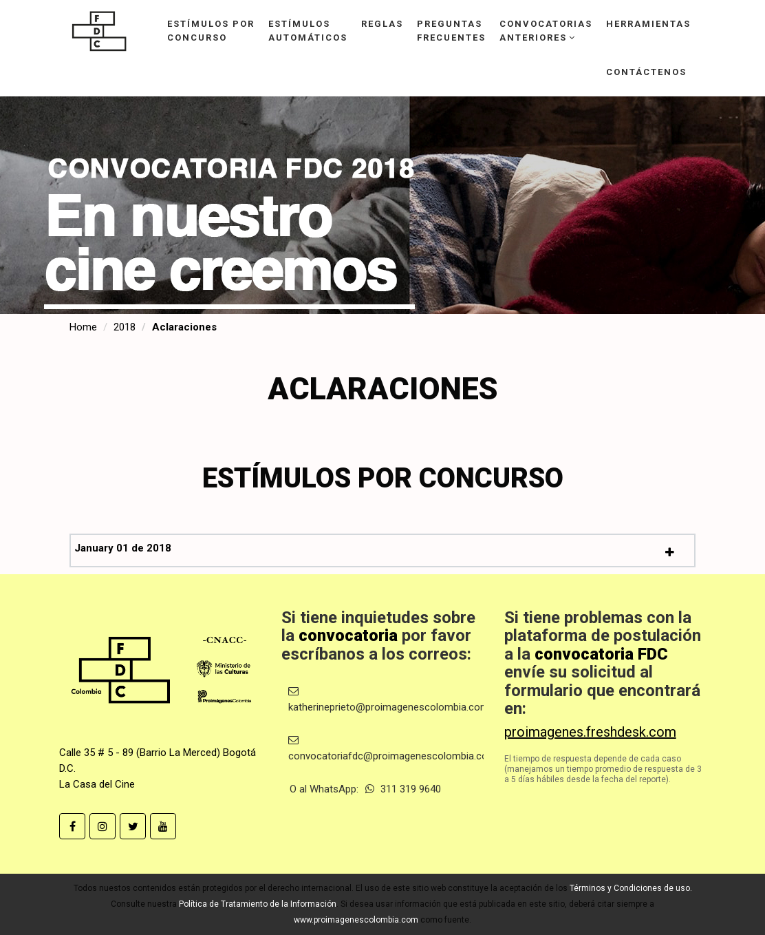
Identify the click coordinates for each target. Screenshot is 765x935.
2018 (125, 327)
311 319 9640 (403, 789)
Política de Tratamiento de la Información (257, 904)
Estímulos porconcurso (211, 31)
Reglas (382, 24)
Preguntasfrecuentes (451, 31)
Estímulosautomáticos (307, 31)
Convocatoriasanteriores (545, 31)
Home (83, 327)
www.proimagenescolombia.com (356, 920)
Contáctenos (646, 72)
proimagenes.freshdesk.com (590, 732)
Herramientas (648, 24)
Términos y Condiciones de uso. (631, 888)
